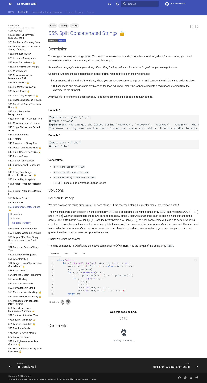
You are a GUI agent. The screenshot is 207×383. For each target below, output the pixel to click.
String (75, 25)
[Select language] (117, 4)
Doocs (28, 376)
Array (52, 25)
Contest (91, 11)
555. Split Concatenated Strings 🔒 (86, 33)
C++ (76, 253)
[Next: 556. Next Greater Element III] (175, 366)
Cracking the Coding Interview (47, 11)
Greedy (63, 25)
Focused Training (74, 11)
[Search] (140, 4)
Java (66, 253)
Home (11, 11)
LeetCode (23, 11)
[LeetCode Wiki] (10, 4)
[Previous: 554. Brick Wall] (23, 366)
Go (84, 253)
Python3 (55, 253)
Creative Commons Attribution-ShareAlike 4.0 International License (65, 379)
